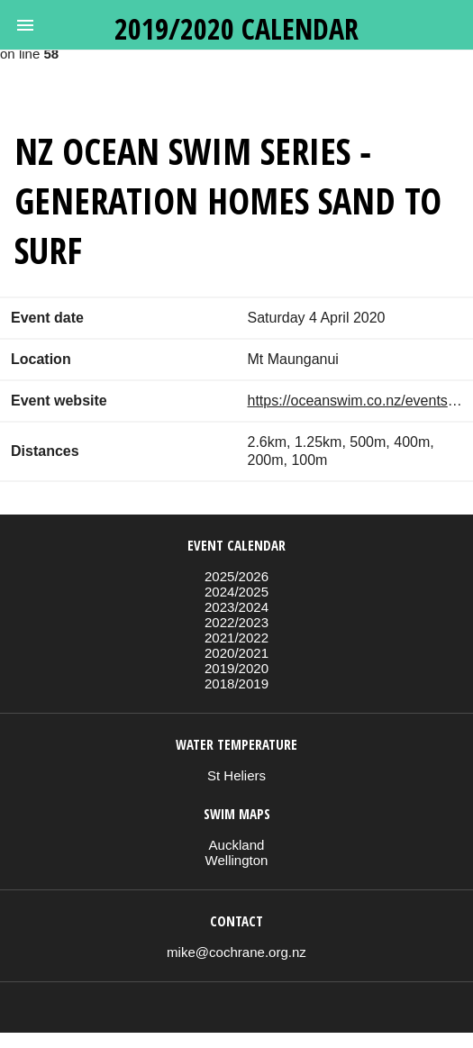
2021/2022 (236, 637)
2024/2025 (236, 591)
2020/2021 (236, 653)
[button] (25, 25)
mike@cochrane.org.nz (236, 952)
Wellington (236, 860)
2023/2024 (236, 607)
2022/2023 (236, 622)
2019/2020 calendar (236, 28)
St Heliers (236, 775)
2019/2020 (236, 668)
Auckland (237, 844)
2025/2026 (236, 576)
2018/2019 (236, 683)
